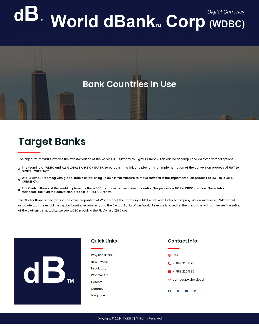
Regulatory (95, 39)
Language (201, 39)
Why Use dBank (31, 39)
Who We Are (125, 39)
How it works (64, 39)
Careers (152, 39)
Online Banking (232, 39)
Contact (175, 39)
